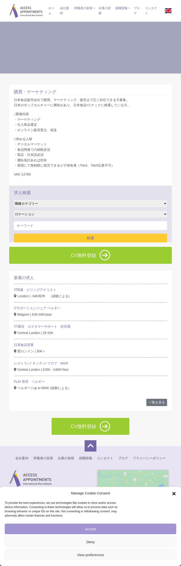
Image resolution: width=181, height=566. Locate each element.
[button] (174, 493)
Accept (90, 529)
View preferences (90, 555)
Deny (90, 542)
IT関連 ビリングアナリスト (35, 290)
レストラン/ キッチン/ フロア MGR (41, 363)
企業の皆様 (105, 10)
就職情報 (121, 8)
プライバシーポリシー (149, 458)
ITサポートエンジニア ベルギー (37, 308)
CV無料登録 (90, 255)
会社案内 (64, 10)
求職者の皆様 (83, 8)
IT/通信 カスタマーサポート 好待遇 (42, 326)
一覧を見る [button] (156, 402)
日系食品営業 (24, 345)
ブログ (137, 10)
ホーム (51, 10)
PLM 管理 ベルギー (29, 381)
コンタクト (151, 10)
